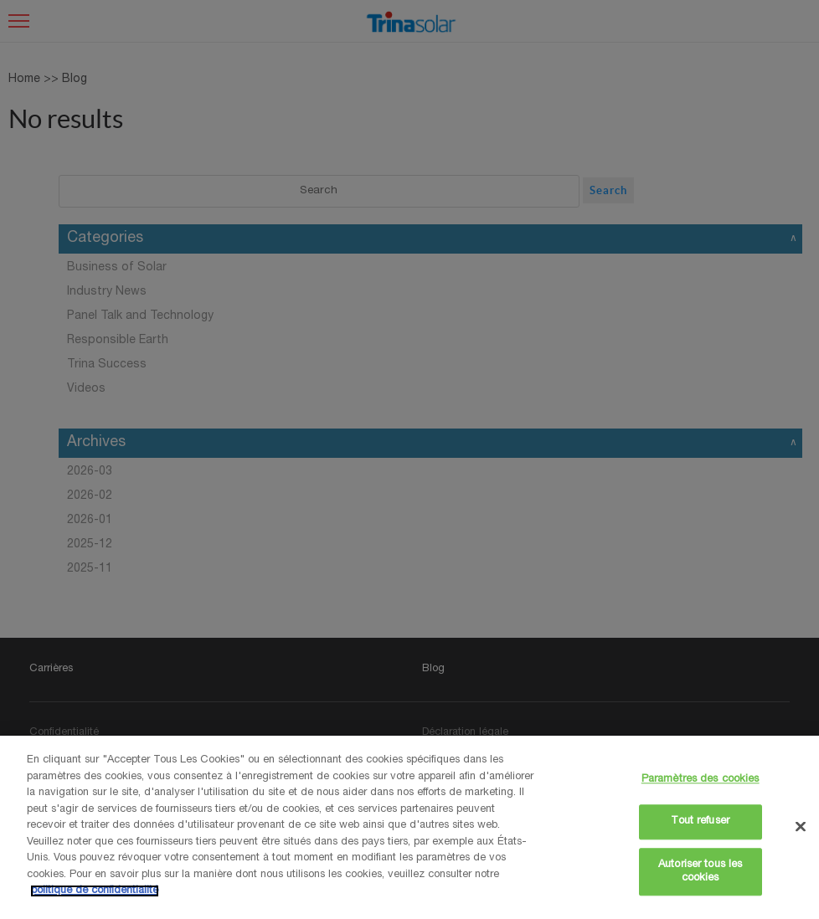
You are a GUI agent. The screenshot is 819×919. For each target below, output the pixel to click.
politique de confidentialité (94, 891)
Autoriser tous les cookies (700, 872)
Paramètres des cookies (700, 779)
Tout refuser (700, 822)
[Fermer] (800, 826)
